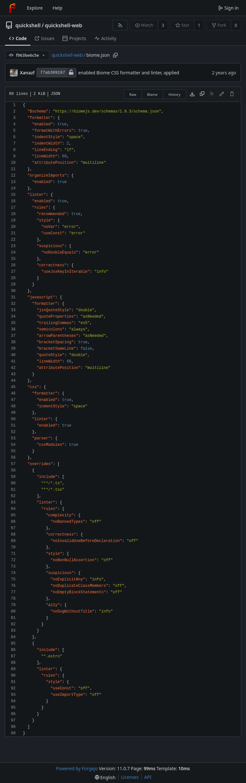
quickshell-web (63, 25)
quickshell (28, 25)
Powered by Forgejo (77, 768)
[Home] (12, 8)
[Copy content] (202, 94)
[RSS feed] (119, 25)
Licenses (130, 777)
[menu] (105, 777)
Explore (35, 8)
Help (57, 8)
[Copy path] (115, 55)
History (174, 94)
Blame (152, 94)
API (147, 777)
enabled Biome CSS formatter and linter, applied (128, 73)
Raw (132, 94)
